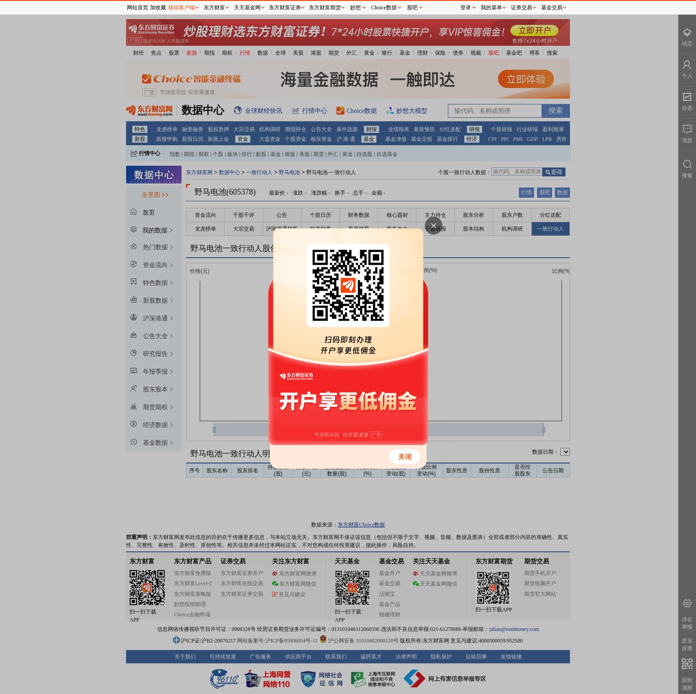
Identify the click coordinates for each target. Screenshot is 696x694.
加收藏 (158, 7)
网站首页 (137, 7)
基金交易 (551, 7)
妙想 (355, 7)
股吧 (412, 7)
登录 (465, 7)
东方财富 (214, 7)
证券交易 (521, 7)
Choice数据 (384, 7)
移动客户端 (181, 7)
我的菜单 (491, 7)
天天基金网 (247, 7)
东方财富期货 (325, 7)
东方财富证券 (285, 7)
